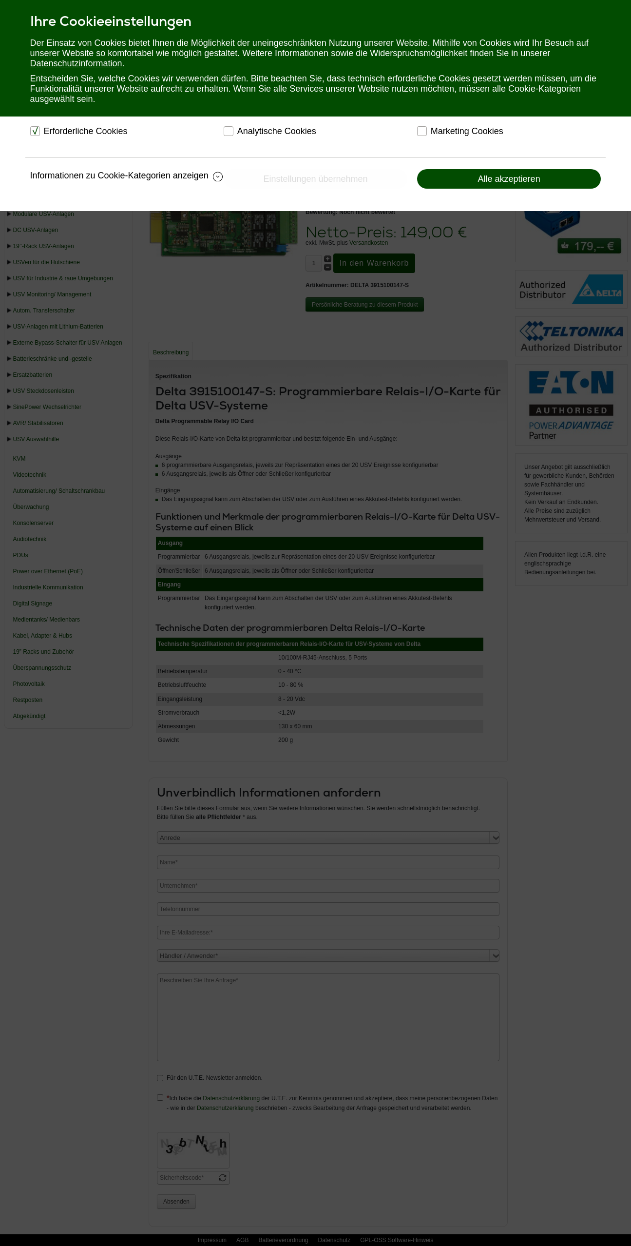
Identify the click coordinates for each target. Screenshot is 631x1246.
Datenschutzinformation (76, 63)
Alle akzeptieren (509, 179)
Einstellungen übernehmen (315, 179)
